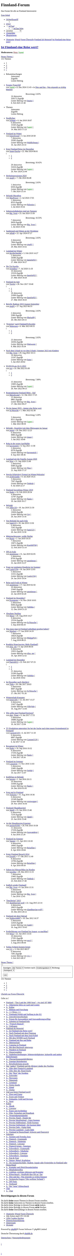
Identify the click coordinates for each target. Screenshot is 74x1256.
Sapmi (21, 52)
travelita (12, 872)
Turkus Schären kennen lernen (18, 947)
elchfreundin (14, 477)
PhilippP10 (31, 638)
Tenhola (30, 483)
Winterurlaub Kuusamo (15, 697)
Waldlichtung (32, 143)
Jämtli (11, 810)
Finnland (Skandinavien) (16, 808)
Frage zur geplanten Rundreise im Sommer (23, 567)
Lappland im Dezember (15, 660)
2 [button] (6, 65)
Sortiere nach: (38, 968)
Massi (11, 616)
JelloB (12, 233)
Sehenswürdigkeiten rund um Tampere (21, 211)
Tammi (12, 841)
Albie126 (13, 508)
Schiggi (12, 120)
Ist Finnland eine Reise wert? (19, 47)
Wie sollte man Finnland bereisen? (20, 713)
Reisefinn (31, 848)
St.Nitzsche (14, 410)
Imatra (29, 101)
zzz (10, 368)
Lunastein (13, 764)
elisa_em (13, 647)
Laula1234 (13, 569)
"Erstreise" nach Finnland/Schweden (20, 324)
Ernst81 (12, 856)
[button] (6, 70)
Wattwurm (13, 326)
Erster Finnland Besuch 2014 (17, 854)
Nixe (11, 461)
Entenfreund (14, 136)
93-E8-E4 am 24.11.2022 (16, 366)
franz (29, 360)
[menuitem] (8, 24)
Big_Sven (13, 213)
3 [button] (6, 68)
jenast (11, 430)
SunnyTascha (14, 151)
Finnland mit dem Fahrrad (16, 916)
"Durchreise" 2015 (13, 901)
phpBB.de (29, 1233)
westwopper (32, 801)
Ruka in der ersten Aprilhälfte (18, 444)
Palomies (30, 205)
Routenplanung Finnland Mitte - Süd (20, 393)
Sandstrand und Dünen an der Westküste (22, 231)
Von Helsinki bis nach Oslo (17, 521)
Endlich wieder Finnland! (16, 885)
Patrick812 (13, 662)
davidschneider (15, 253)
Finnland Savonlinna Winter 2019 (19, 490)
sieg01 (12, 178)
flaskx (11, 492)
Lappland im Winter (14, 251)
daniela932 (31, 260)
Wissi (11, 934)
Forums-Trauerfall (13, 85)
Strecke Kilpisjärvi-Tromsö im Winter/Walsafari (25, 474)
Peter (15, 52)
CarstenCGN (14, 733)
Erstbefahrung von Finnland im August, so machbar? (27, 931)
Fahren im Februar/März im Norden (20, 870)
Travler (12, 284)
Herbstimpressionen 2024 (16, 176)
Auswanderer (32, 832)
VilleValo (30, 706)
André (29, 925)
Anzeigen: (13, 968)
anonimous (13, 554)
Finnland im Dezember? (15, 598)
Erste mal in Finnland (14, 792)
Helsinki (9, 505)
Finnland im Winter (14, 134)
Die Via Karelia (12, 266)
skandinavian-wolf (16, 903)
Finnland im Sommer (14, 762)
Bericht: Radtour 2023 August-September (22, 304)
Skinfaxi (12, 631)
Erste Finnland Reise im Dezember (20, 149)
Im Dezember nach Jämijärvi (17, 682)
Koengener (13, 600)
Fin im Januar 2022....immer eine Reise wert (23, 408)
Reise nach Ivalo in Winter (16, 583)
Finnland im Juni (12, 282)
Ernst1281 (13, 700)
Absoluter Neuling (13, 613)
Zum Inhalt (5, 15)
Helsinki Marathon (13, 196)
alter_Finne (14, 715)
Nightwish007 (15, 918)
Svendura (13, 269)
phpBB (14, 1229)
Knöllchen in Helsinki (15, 777)
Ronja (11, 538)
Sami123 (13, 523)
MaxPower (13, 198)
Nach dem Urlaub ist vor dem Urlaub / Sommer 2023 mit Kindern (32, 351)
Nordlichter (10, 118)
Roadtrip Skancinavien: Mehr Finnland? (22, 644)
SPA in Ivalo (11, 552)
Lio (28, 514)
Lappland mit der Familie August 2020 (21, 459)
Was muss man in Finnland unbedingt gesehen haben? (27, 629)
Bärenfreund (14, 395)
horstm (12, 779)
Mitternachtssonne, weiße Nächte (19, 536)
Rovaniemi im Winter (14, 746)
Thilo (11, 684)
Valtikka (30, 607)
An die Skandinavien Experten (18, 823)
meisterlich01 (14, 826)
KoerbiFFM (31, 545)
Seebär (29, 770)
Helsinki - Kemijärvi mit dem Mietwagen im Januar (26, 428)
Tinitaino (13, 795)
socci (29, 940)
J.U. (11, 949)
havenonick (14, 446)
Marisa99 (30, 317)
